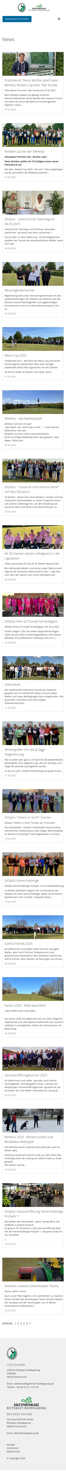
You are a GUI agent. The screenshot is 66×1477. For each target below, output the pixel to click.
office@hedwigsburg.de (26, 1433)
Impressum (13, 1447)
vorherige (7, 1323)
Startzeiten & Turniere (17, 18)
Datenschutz (13, 1451)
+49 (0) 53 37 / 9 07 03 (27, 1387)
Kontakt (11, 1444)
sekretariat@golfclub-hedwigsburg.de (34, 1383)
